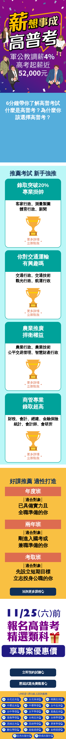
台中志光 (54, 705)
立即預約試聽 (33, 672)
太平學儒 (32, 711)
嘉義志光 (54, 711)
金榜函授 (54, 729)
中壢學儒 (32, 705)
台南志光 (32, 717)
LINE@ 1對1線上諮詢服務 (33, 693)
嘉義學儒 (10, 717)
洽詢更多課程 (33, 591)
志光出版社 (22, 735)
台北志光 (10, 699)
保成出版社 (44, 735)
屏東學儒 (54, 723)
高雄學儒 (32, 723)
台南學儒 (54, 717)
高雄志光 (10, 723)
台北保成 (32, 699)
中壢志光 (10, 705)
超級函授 (32, 729)
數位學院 (10, 729)
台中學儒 (10, 711)
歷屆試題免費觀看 (33, 683)
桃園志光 (54, 699)
